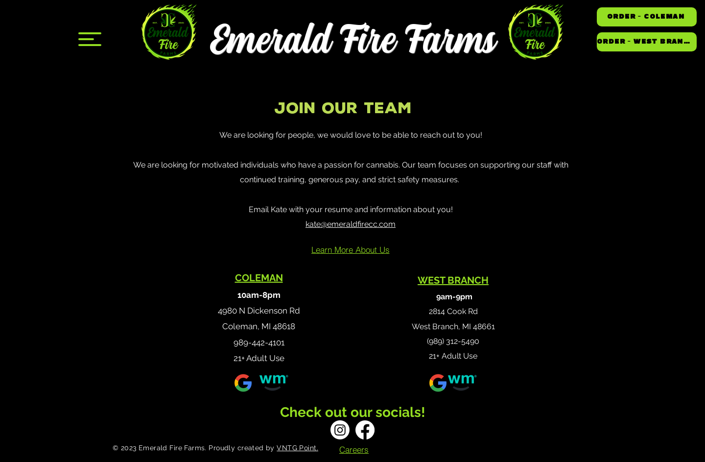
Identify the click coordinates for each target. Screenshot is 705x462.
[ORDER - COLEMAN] (647, 16)
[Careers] (354, 449)
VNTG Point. (297, 448)
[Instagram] (340, 429)
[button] (89, 39)
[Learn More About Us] (350, 250)
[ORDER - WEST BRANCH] (647, 41)
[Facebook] (365, 429)
